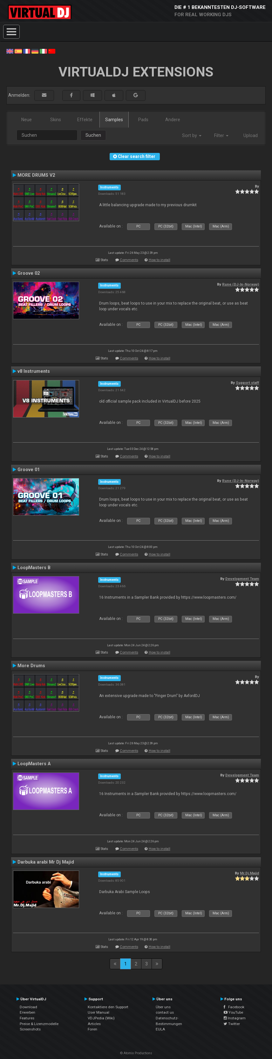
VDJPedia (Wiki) (101, 1018)
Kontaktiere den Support (108, 1007)
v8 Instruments (33, 371)
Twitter (232, 1024)
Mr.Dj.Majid (249, 873)
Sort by (191, 135)
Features (27, 1018)
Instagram (235, 1018)
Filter (221, 135)
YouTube (233, 1012)
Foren (92, 1029)
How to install (159, 260)
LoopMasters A (34, 763)
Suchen (93, 135)
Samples (114, 119)
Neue (26, 119)
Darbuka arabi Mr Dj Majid (45, 862)
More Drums (31, 665)
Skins (55, 119)
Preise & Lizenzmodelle (39, 1024)
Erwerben (27, 1012)
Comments (129, 260)
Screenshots (30, 1029)
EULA (160, 1029)
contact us (165, 1012)
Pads (143, 119)
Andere (172, 119)
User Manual (98, 1012)
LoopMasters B (34, 567)
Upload (250, 135)
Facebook (234, 1007)
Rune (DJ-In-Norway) (240, 284)
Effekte (84, 119)
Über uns (163, 1007)
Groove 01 (28, 469)
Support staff (247, 382)
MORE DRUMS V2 (36, 175)
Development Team (242, 578)
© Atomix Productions (136, 1053)
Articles (94, 1024)
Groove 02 (28, 273)
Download (28, 1007)
